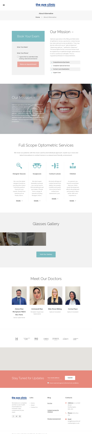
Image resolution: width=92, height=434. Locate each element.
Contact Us (34, 403)
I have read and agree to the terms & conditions (63, 379)
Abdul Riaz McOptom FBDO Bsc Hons (19, 308)
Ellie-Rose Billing (55, 305)
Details (19, 201)
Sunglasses (37, 174)
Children (73, 174)
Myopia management (54, 415)
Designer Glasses (19, 174)
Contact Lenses (55, 174)
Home (38, 17)
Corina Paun (73, 305)
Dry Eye (49, 399)
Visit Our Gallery (46, 251)
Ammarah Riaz (37, 305)
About (32, 401)
